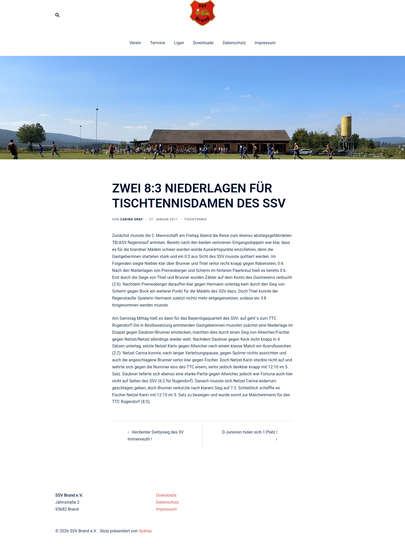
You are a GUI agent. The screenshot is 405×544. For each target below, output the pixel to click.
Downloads (203, 42)
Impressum (265, 42)
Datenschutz (234, 42)
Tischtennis (195, 219)
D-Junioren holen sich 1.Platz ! (249, 432)
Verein (135, 42)
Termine (157, 42)
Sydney (145, 530)
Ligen (179, 42)
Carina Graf (131, 219)
